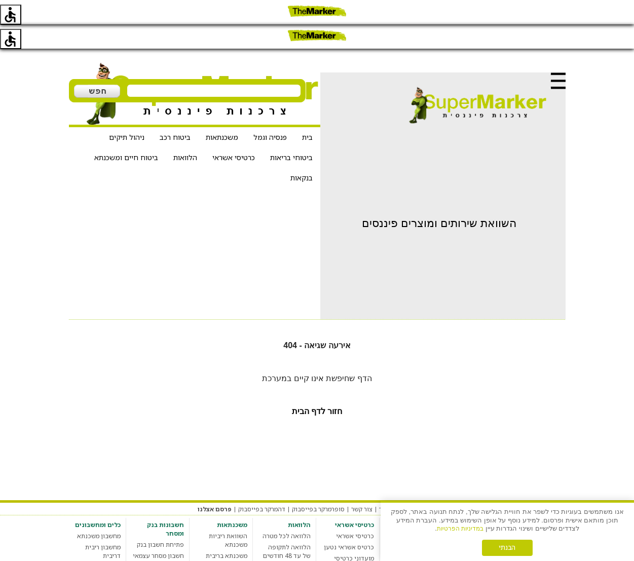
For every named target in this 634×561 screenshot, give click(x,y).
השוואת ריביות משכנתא (228, 516)
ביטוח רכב (175, 113)
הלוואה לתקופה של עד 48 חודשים (287, 527)
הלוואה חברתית (290, 553)
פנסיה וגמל (270, 113)
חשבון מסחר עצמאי (158, 531)
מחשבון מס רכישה (97, 542)
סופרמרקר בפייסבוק (318, 484)
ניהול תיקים (126, 113)
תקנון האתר (524, 484)
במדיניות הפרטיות (460, 528)
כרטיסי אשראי (233, 133)
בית (307, 113)
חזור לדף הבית (317, 387)
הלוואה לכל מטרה (287, 511)
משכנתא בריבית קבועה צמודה (226, 535)
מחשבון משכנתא (99, 511)
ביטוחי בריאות (291, 133)
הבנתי (507, 547)
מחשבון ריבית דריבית (103, 527)
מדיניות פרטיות (482, 484)
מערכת (556, 484)
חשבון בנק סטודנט (159, 553)
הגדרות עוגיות (437, 484)
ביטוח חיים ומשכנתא (126, 133)
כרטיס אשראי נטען (349, 522)
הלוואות (185, 133)
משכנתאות (222, 113)
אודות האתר (395, 484)
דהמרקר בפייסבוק (261, 484)
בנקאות (301, 153)
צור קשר (361, 484)
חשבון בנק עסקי (162, 542)
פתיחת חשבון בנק (160, 520)
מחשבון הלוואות (289, 542)
